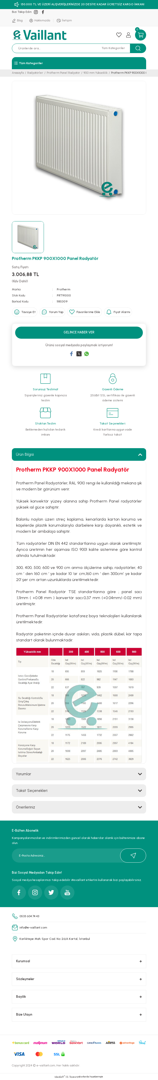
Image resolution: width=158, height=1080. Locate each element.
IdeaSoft (60, 1076)
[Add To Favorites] (84, 312)
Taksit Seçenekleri (31, 790)
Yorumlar (23, 774)
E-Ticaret (72, 1076)
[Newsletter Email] (79, 855)
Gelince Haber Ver (79, 332)
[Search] (59, 48)
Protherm (63, 289)
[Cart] (140, 35)
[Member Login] (128, 35)
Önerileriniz (25, 807)
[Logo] (40, 35)
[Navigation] (79, 63)
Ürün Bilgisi (25, 454)
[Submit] (133, 855)
